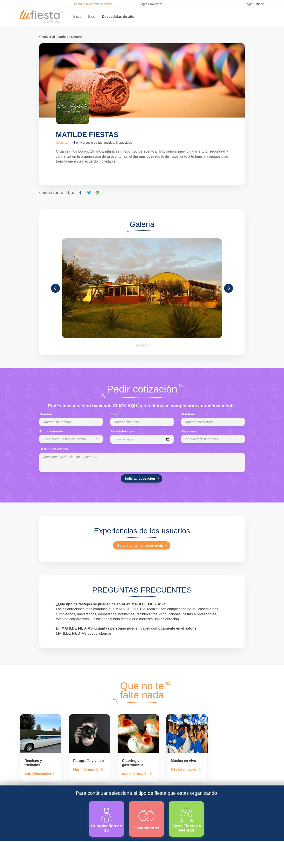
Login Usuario (254, 4)
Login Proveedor (151, 4)
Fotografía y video (88, 761)
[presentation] (103, 691)
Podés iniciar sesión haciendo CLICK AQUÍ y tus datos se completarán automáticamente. (142, 405)
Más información (37, 773)
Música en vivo (183, 761)
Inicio (77, 16)
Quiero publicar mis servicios (92, 4)
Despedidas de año (118, 16)
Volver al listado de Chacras (62, 37)
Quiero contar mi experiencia (140, 545)
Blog (91, 16)
